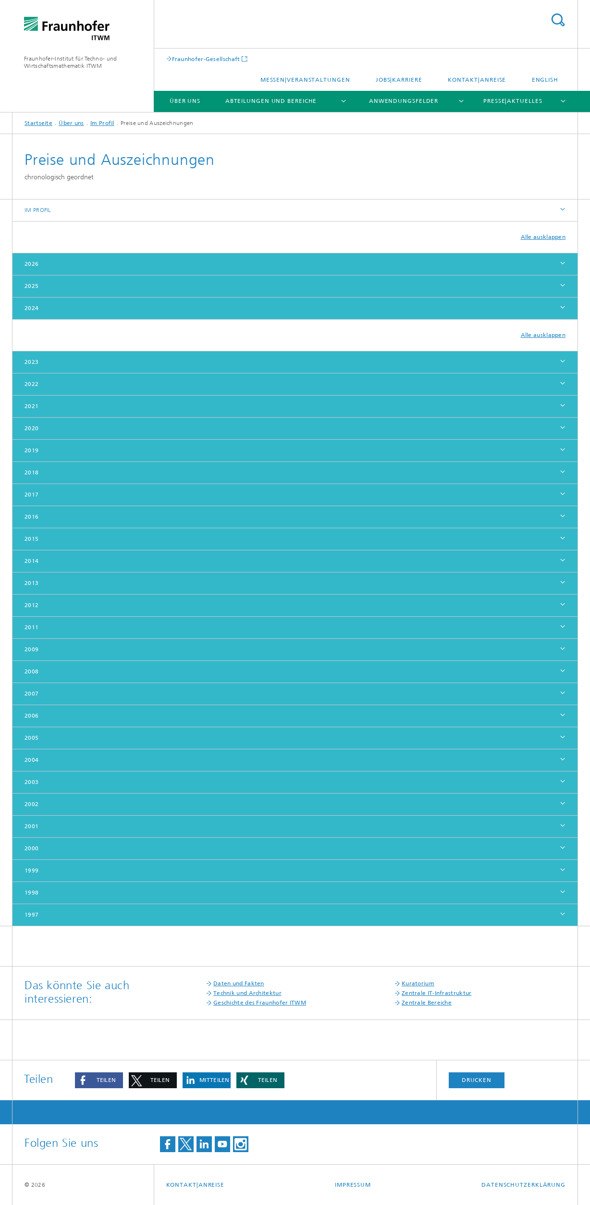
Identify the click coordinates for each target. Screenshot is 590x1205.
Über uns (185, 101)
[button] (99, 1080)
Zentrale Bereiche (427, 1002)
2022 (31, 384)
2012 (31, 605)
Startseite (38, 123)
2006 (31, 715)
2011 (31, 627)
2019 (31, 450)
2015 (31, 538)
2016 (31, 516)
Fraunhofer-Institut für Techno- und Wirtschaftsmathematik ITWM (70, 62)
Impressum (353, 1184)
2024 (31, 308)
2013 (31, 583)
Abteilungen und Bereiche (271, 101)
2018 (31, 472)
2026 (31, 264)
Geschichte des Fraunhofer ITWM (259, 1002)
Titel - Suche (557, 20)
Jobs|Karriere (399, 79)
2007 (31, 693)
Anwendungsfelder (403, 101)
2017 (31, 494)
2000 (31, 848)
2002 (31, 804)
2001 (31, 826)
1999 (31, 870)
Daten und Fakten (238, 983)
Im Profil (102, 123)
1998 (31, 892)
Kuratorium (418, 983)
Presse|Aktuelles (512, 101)
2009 (31, 649)
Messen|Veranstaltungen (305, 79)
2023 (31, 362)
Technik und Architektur (247, 993)
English (545, 79)
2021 (31, 406)
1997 (31, 914)
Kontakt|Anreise (477, 79)
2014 (31, 561)
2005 (31, 737)
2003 (31, 782)
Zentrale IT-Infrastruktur (437, 993)
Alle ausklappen (543, 237)
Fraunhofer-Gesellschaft (206, 59)
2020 (31, 428)
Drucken (477, 1080)
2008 (31, 671)
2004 (31, 760)
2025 (31, 286)
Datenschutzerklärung (523, 1184)
